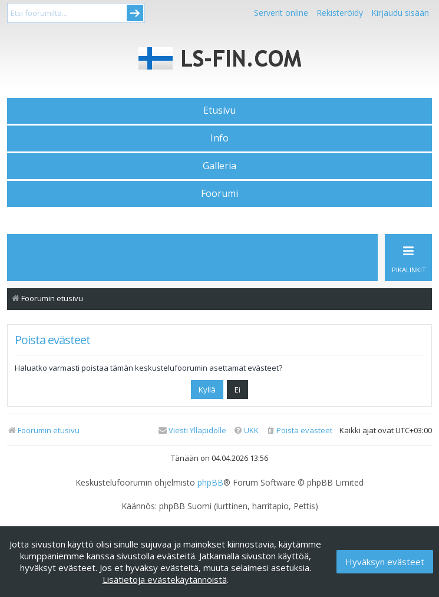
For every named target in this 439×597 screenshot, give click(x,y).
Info (219, 137)
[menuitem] (299, 430)
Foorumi (219, 193)
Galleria (219, 165)
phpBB (210, 482)
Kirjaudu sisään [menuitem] (400, 12)
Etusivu (219, 110)
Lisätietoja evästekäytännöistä (165, 579)
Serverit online (281, 12)
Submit (135, 13)
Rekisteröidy (339, 12)
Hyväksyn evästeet (384, 562)
